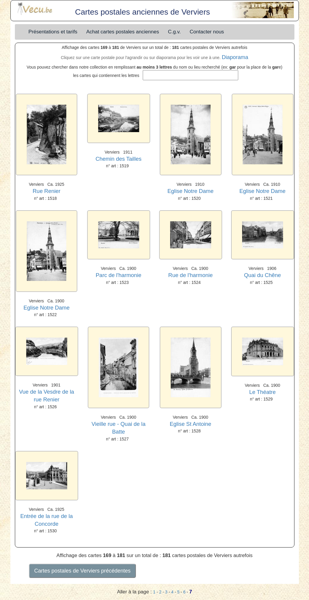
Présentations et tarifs (53, 32)
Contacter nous (207, 32)
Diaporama (235, 57)
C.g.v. (174, 32)
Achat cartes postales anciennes (122, 32)
